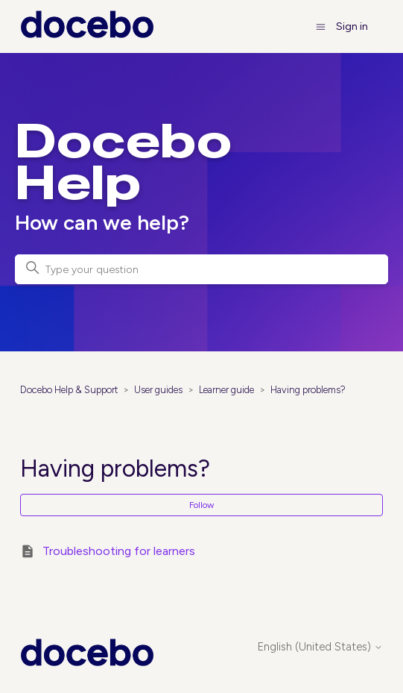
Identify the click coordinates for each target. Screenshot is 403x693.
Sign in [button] (352, 26)
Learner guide (226, 389)
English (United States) (320, 647)
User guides (158, 389)
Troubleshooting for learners (118, 551)
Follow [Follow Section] (201, 505)
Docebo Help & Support (69, 389)
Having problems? (308, 389)
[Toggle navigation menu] (321, 26)
